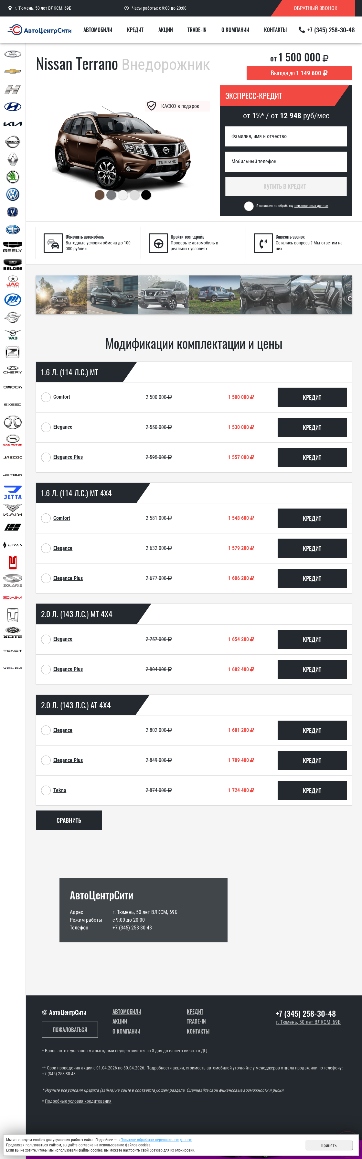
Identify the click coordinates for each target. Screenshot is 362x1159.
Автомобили (97, 30)
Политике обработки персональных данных (156, 1140)
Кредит (135, 30)
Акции (165, 30)
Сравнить (69, 820)
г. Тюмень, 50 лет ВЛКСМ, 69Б (308, 1022)
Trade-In (197, 30)
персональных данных (311, 206)
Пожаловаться (70, 1030)
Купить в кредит (286, 186)
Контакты (275, 30)
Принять (329, 1145)
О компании (235, 30)
